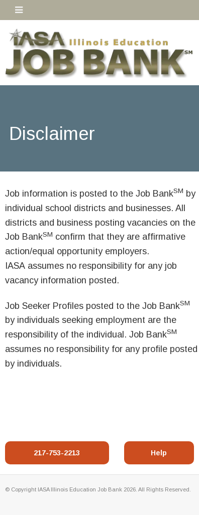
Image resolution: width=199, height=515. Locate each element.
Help (159, 453)
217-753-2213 (57, 453)
